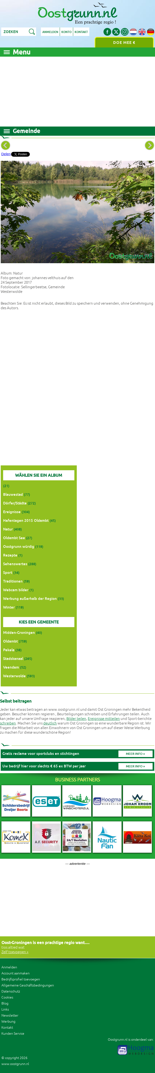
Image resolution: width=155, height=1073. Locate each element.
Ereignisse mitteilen (104, 719)
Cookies (7, 997)
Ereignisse (12, 512)
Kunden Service (12, 1034)
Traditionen (13, 581)
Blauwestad (13, 494)
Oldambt (10, 641)
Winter (9, 607)
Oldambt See (14, 538)
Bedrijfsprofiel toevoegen (20, 979)
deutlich (50, 723)
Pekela (8, 650)
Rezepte (10, 555)
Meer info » (135, 754)
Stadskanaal (13, 658)
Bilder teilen (76, 719)
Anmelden (50, 32)
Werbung (8, 1021)
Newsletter (9, 1015)
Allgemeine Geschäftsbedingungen (27, 985)
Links (5, 1009)
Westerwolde (14, 676)
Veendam (11, 667)
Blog (4, 1003)
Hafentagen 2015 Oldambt (26, 520)
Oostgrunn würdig (18, 546)
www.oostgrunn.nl (15, 1064)
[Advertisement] (77, 90)
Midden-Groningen (19, 632)
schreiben (8, 723)
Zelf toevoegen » (14, 952)
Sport (7, 572)
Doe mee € (124, 42)
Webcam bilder (15, 590)
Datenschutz (10, 991)
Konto (66, 32)
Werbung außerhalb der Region (30, 598)
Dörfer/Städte (15, 503)
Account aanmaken (15, 973)
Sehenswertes (15, 564)
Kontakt (81, 32)
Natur (8, 529)
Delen (6, 154)
